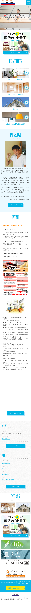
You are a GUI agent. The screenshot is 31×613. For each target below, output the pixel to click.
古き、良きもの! (6, 463)
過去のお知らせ (6, 439)
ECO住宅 (4, 468)
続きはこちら (12, 486)
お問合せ (15, 594)
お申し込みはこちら (15, 413)
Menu (28, 2)
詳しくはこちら (14, 205)
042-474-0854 (17, 584)
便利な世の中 (5, 474)
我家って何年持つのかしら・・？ (10, 479)
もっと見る (12, 446)
